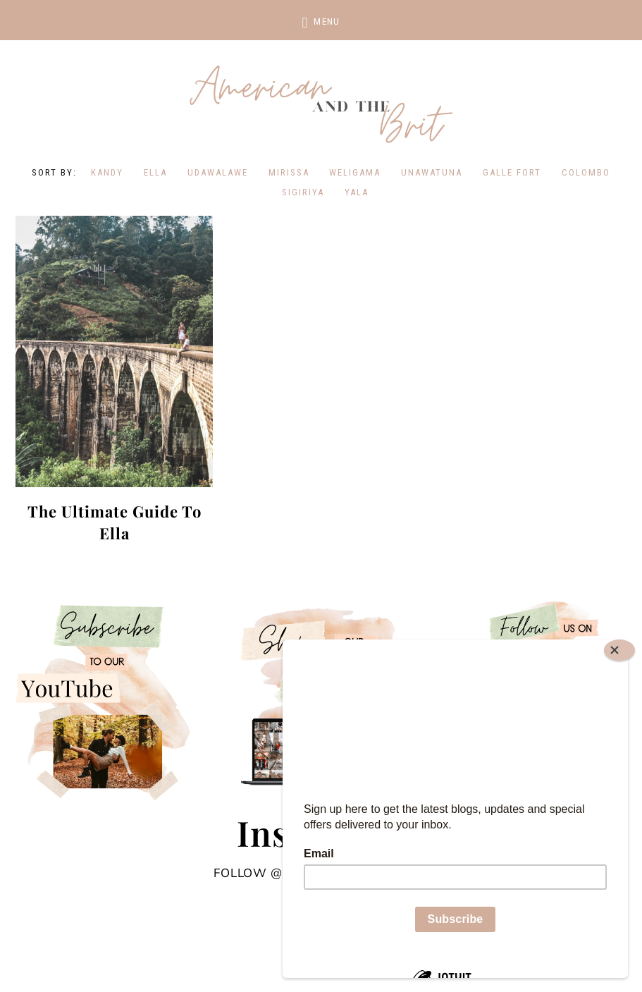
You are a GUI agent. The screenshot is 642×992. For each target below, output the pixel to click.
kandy (107, 172)
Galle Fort (512, 172)
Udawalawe (217, 172)
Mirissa (288, 172)
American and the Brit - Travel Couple (321, 106)
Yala (357, 192)
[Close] (619, 650)
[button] (321, 20)
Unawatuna (431, 172)
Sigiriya (303, 192)
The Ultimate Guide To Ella (114, 522)
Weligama (355, 172)
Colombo (586, 172)
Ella (155, 172)
